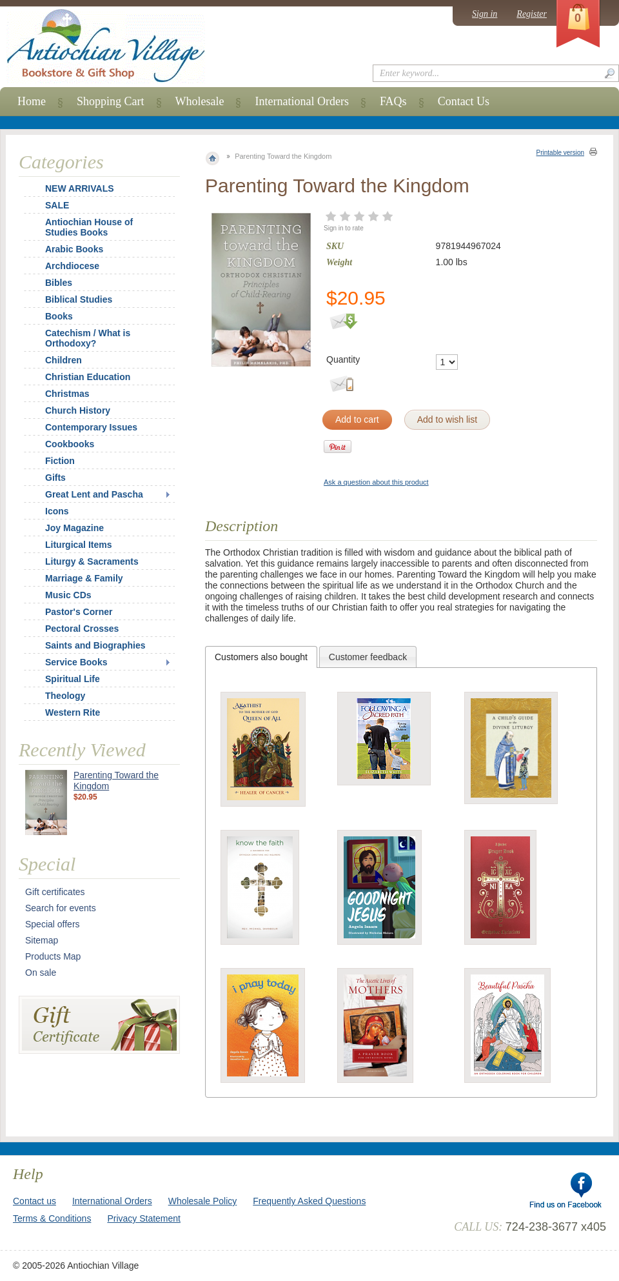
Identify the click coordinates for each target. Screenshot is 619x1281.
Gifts (55, 477)
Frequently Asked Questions (309, 1201)
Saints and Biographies (95, 645)
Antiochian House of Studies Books (89, 227)
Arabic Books (74, 249)
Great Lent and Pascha (94, 494)
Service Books (76, 662)
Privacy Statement (144, 1218)
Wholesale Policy (202, 1201)
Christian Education (87, 377)
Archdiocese (72, 266)
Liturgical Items (78, 545)
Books (59, 316)
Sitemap (41, 940)
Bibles (58, 282)
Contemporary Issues (91, 427)
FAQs (393, 101)
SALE (57, 205)
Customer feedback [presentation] (368, 657)
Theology (65, 696)
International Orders (301, 101)
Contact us (34, 1201)
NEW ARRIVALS (79, 188)
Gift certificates (55, 892)
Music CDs (68, 595)
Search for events (60, 908)
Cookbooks (69, 444)
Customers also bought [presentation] (261, 657)
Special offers (52, 924)
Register (531, 14)
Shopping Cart (110, 101)
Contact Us (464, 101)
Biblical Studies (78, 299)
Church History (77, 410)
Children (63, 360)
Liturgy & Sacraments (92, 561)
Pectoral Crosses (82, 628)
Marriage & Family (84, 578)
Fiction (60, 461)
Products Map (53, 956)
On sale (40, 972)
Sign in (484, 14)
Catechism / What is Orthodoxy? (87, 338)
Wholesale (199, 101)
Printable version (560, 152)
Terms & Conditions (52, 1218)
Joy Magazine (74, 528)
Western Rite (72, 712)
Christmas (58, 393)
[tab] (261, 657)
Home (31, 101)
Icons (57, 511)
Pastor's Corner (78, 612)
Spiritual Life (72, 679)
